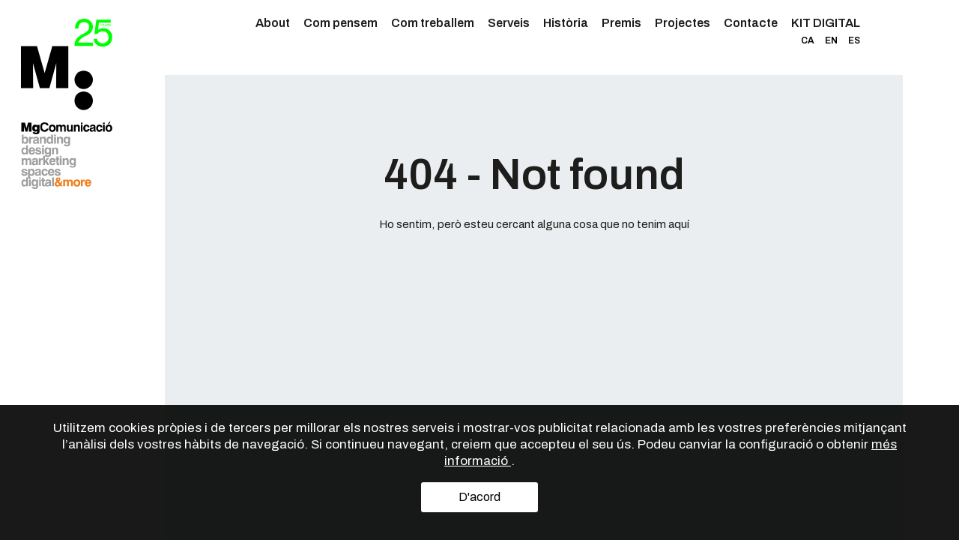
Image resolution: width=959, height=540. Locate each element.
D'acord (479, 496)
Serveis (509, 22)
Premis (621, 22)
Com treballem (432, 22)
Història (565, 22)
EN (831, 40)
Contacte (751, 22)
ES (854, 40)
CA (807, 40)
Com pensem (340, 22)
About (272, 22)
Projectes (682, 22)
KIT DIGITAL (825, 22)
